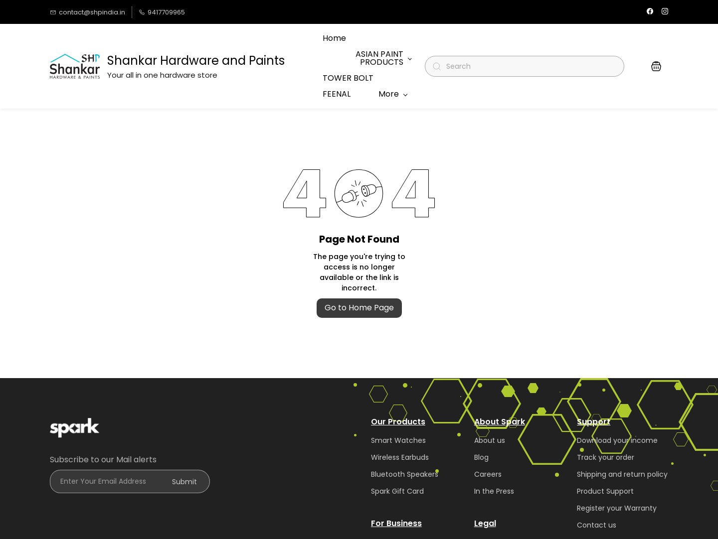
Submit (184, 439)
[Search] (528, 45)
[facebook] (650, 12)
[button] (656, 45)
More (388, 44)
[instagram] (665, 12)
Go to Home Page (359, 264)
